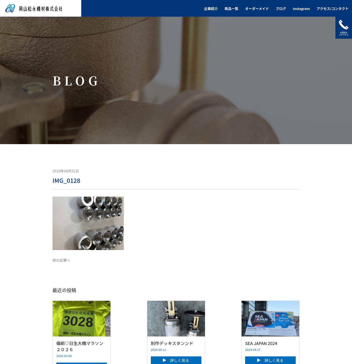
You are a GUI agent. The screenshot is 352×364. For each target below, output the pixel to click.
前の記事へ (61, 260)
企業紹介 (211, 8)
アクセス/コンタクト (332, 8)
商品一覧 (231, 8)
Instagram (301, 8)
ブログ (281, 8)
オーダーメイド (257, 8)
